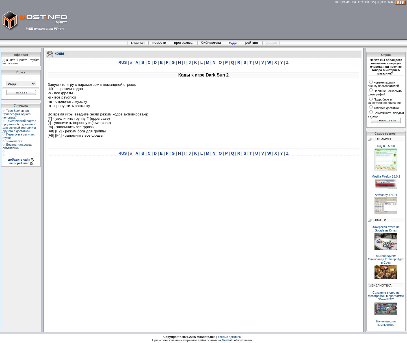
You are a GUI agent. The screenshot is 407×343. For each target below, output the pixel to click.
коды (233, 43)
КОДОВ (381, 2)
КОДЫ (59, 53)
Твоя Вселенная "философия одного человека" (17, 114)
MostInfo (227, 340)
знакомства (14, 141)
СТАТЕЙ (363, 2)
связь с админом (229, 336)
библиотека (211, 43)
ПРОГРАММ (342, 2)
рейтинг (252, 43)
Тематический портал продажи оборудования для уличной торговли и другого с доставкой (19, 126)
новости (159, 43)
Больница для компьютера (386, 323)
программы (183, 43)
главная (138, 43)
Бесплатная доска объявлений (17, 146)
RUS (123, 62)
